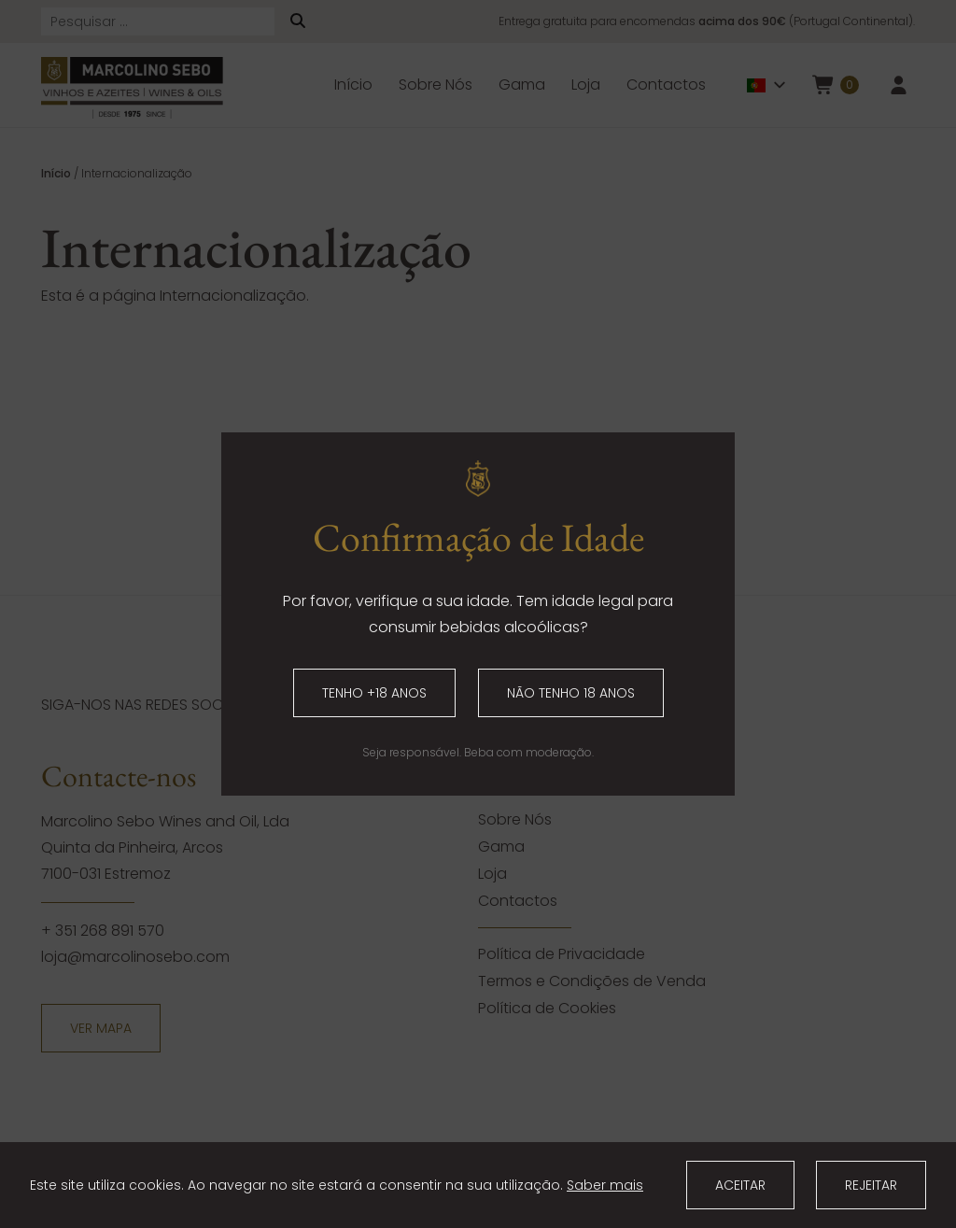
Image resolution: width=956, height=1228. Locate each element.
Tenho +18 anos (374, 693)
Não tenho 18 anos (571, 693)
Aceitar (740, 1185)
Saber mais (605, 1185)
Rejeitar (871, 1185)
